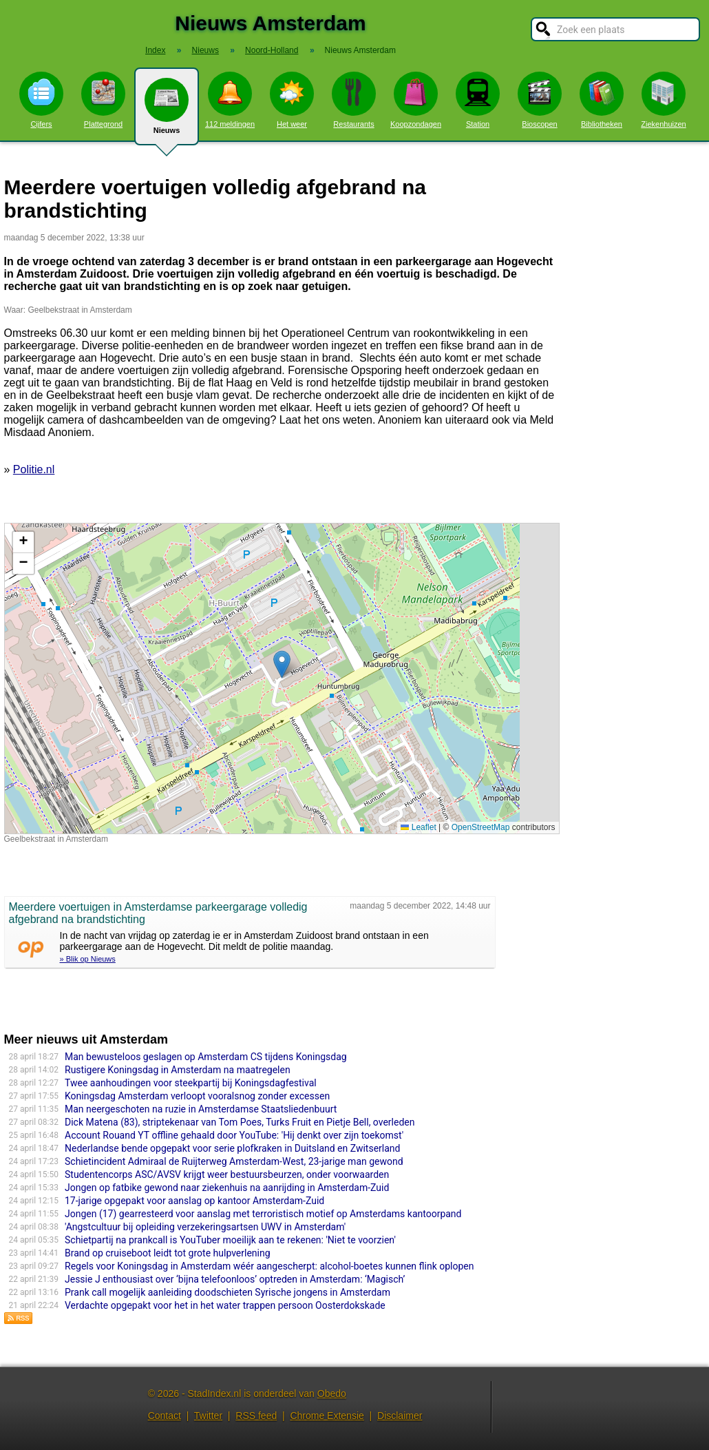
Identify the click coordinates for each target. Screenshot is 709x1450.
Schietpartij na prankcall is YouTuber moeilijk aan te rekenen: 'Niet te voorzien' (230, 1239)
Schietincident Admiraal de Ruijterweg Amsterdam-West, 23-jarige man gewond (234, 1161)
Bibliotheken (602, 100)
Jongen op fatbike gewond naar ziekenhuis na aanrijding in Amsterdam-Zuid (227, 1187)
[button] (281, 664)
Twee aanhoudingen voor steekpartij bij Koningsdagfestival (191, 1082)
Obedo (331, 1393)
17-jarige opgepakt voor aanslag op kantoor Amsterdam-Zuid (194, 1200)
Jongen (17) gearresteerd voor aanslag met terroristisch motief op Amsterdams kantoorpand (263, 1213)
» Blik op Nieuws (88, 959)
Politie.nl (33, 469)
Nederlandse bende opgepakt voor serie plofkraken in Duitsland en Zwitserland (232, 1148)
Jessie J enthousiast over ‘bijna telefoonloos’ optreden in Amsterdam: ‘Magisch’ (235, 1279)
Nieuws (167, 111)
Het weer (292, 100)
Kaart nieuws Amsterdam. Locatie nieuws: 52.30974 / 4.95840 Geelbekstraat (280, 678)
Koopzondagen (415, 100)
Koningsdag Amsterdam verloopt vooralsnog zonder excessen (197, 1095)
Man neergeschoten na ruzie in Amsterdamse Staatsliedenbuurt (201, 1109)
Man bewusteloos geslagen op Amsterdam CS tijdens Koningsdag (206, 1056)
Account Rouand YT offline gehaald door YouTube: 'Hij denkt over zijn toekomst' (234, 1135)
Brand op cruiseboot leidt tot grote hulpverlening (168, 1253)
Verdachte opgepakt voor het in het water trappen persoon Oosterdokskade (225, 1305)
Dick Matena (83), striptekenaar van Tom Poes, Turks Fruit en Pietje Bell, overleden (239, 1122)
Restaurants (354, 100)
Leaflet (418, 827)
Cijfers (41, 100)
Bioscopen (540, 100)
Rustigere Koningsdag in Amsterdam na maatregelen (177, 1069)
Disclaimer (399, 1415)
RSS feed (256, 1415)
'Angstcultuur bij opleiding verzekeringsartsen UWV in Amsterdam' (205, 1226)
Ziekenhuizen (663, 100)
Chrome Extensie (326, 1415)
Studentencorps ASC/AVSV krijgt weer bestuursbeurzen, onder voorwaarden (227, 1174)
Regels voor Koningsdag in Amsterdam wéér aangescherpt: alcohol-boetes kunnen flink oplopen (269, 1266)
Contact (164, 1415)
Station (478, 100)
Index (155, 50)
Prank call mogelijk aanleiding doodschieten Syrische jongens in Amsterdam (227, 1292)
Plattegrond (103, 100)
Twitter (208, 1415)
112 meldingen (230, 100)
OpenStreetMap (481, 827)
